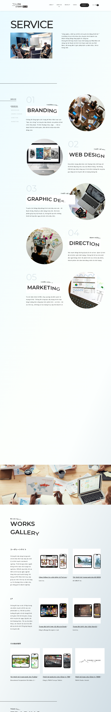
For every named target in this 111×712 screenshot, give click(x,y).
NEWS (75, 4)
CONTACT (85, 5)
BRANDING (14, 106)
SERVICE (59, 4)
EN (95, 5)
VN (97, 5)
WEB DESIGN (15, 110)
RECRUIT (67, 4)
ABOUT (51, 4)
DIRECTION (14, 117)
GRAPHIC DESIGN (16, 114)
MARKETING (15, 121)
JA (93, 5)
